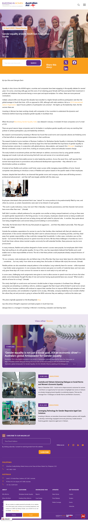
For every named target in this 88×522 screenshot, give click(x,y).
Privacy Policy (15, 510)
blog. (39, 302)
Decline (14, 515)
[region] (22, 510)
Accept (31, 515)
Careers (71, 496)
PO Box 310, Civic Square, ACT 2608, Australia (18, 484)
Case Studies (39, 500)
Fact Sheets (39, 504)
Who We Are (5, 496)
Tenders (71, 500)
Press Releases (56, 500)
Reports (38, 496)
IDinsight (71, 148)
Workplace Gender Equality (26, 496)
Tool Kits (38, 508)
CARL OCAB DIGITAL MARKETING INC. (18, 519)
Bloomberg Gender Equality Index (25, 124)
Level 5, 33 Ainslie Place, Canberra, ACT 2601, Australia (20, 481)
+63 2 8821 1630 (11, 472)
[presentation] (15, 454)
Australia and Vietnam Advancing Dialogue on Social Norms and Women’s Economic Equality (60, 385)
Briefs (37, 512)
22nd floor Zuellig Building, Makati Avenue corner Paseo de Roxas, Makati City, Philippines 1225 (31, 468)
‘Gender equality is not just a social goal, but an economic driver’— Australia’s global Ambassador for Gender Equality (43, 356)
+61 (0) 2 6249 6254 (11, 487)
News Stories (55, 496)
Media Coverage (56, 504)
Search (33, 65)
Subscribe (71, 508)
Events (71, 504)
